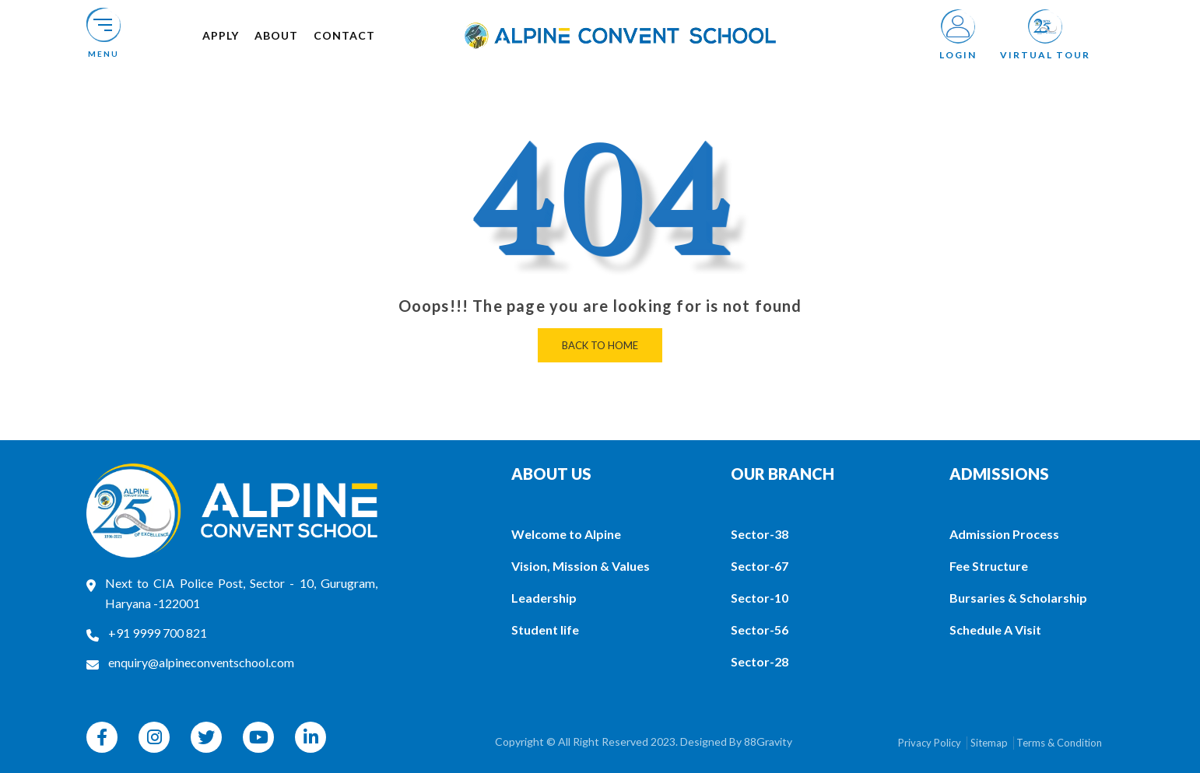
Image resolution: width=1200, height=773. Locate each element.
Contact (344, 35)
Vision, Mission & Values (580, 565)
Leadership (544, 597)
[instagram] (154, 737)
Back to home (600, 345)
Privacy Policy (929, 742)
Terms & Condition (1059, 742)
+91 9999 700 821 (157, 632)
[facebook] (102, 737)
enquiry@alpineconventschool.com (201, 662)
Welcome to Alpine (566, 533)
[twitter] (206, 737)
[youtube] (258, 737)
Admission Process (1004, 533)
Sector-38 (759, 533)
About (276, 35)
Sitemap (989, 742)
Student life (545, 629)
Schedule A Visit (995, 629)
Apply (220, 35)
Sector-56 (759, 629)
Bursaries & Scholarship (1018, 597)
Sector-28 (759, 661)
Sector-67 (759, 565)
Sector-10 (759, 597)
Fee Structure (988, 565)
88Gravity (768, 741)
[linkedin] (310, 737)
